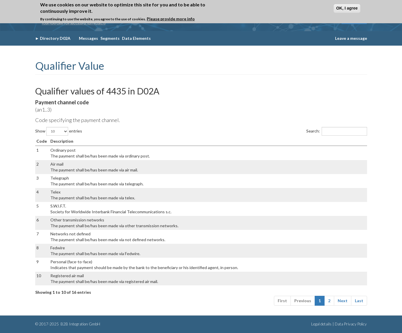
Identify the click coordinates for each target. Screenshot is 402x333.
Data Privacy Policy (351, 324)
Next (343, 300)
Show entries (58, 131)
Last (359, 300)
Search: (336, 131)
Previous (302, 300)
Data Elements (136, 38)
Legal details (321, 324)
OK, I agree (347, 8)
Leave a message (351, 38)
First (282, 300)
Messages (88, 38)
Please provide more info (171, 18)
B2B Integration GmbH (80, 324)
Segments (110, 38)
